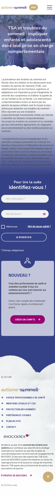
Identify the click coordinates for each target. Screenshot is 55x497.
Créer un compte (25, 319)
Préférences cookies (18, 415)
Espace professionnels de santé (25, 397)
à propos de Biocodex (14, 475)
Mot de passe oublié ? (39, 226)
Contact (11, 427)
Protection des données (21, 409)
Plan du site (13, 421)
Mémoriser (12, 226)
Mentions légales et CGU (21, 403)
